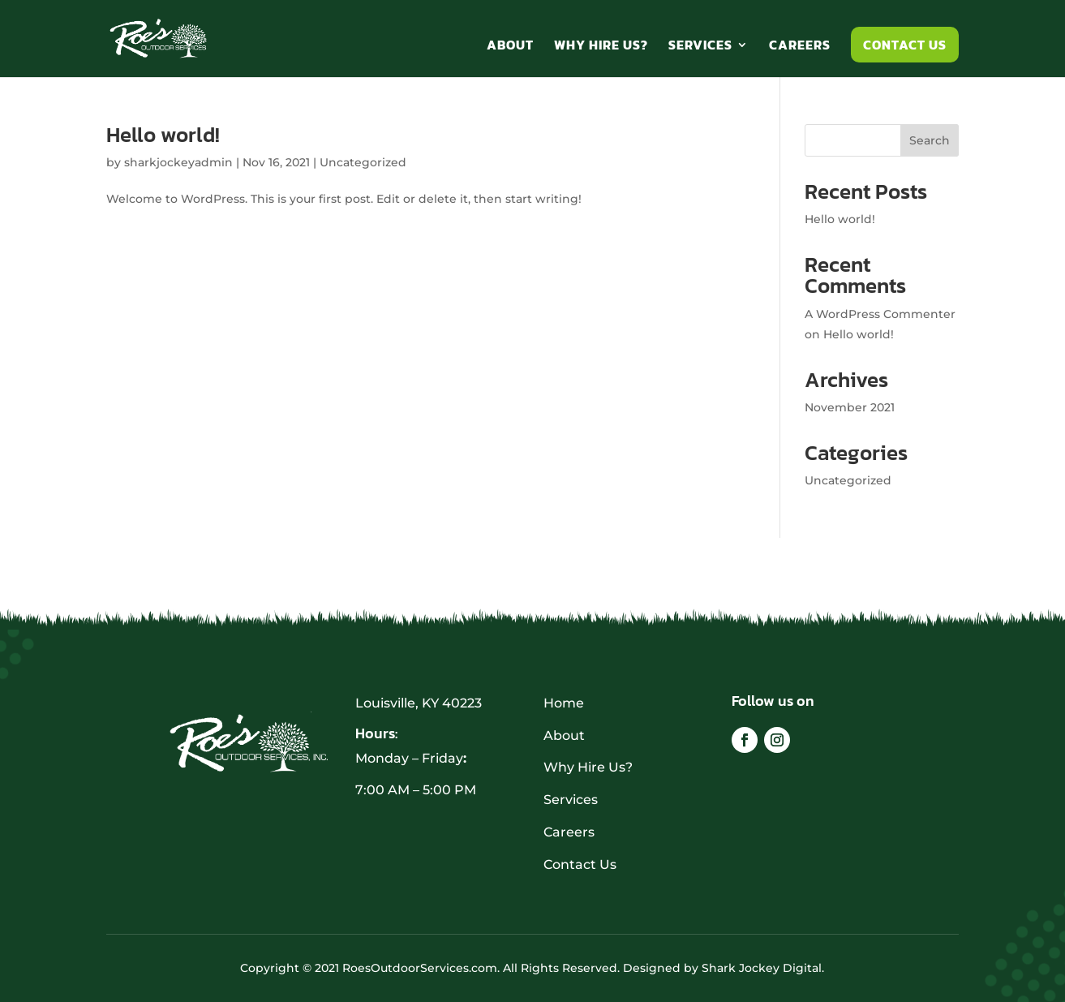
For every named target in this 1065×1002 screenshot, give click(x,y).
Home (563, 703)
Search (929, 140)
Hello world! (163, 134)
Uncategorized (363, 162)
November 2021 (850, 407)
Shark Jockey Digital (762, 968)
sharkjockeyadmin (178, 162)
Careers (800, 46)
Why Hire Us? (601, 46)
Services (700, 46)
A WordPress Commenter (880, 314)
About (510, 46)
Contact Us (905, 44)
